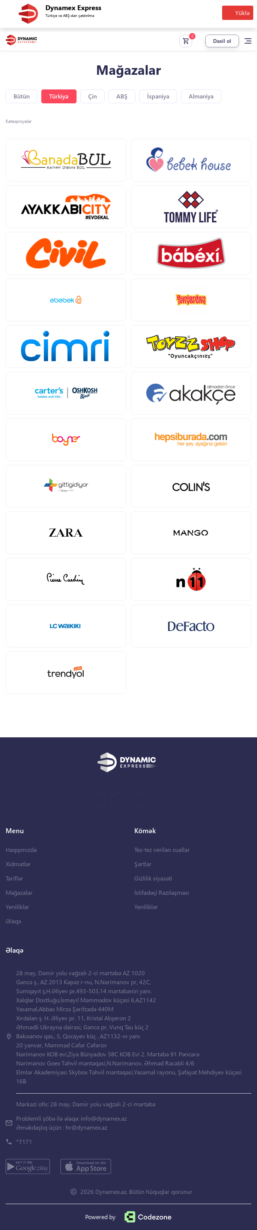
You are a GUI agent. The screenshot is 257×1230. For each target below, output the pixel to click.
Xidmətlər (18, 864)
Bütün (22, 96)
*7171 (24, 1141)
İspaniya (158, 96)
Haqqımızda (21, 849)
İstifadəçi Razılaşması (161, 892)
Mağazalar (19, 892)
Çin (92, 96)
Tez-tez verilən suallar (162, 849)
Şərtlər (143, 864)
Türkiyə (59, 96)
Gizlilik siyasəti (153, 878)
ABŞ (122, 96)
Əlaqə (13, 921)
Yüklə (242, 13)
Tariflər (14, 878)
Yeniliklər (17, 907)
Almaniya (201, 96)
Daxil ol (222, 40)
